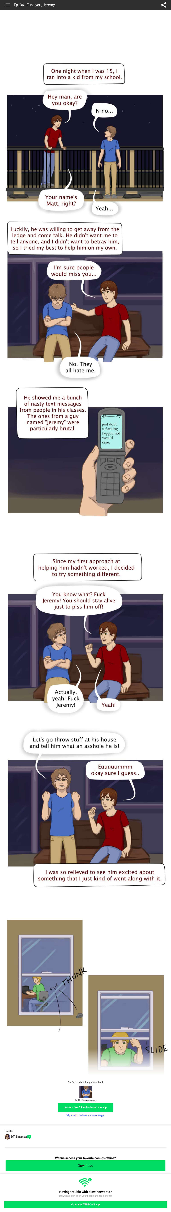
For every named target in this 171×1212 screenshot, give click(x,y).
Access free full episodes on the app (85, 1107)
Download (85, 1166)
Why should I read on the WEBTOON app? (85, 1115)
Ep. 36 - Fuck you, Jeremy (34, 5)
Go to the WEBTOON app (85, 1204)
